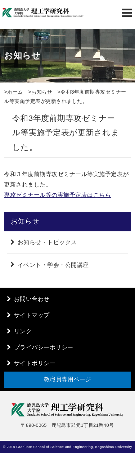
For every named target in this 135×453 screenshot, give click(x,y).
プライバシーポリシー (43, 347)
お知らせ (41, 92)
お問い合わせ (32, 299)
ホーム (15, 92)
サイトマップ (32, 315)
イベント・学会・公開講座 (53, 264)
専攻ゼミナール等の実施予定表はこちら (57, 195)
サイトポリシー (35, 363)
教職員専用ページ (67, 379)
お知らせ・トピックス (47, 242)
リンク (23, 331)
